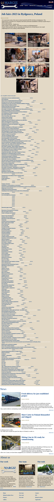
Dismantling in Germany (7, 251)
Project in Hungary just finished (8, 213)
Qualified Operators (6, 294)
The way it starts (5, 235)
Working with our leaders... (7, 217)
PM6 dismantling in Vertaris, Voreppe (10, 367)
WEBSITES (18, 354)
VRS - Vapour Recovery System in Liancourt (11, 366)
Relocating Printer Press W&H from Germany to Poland (13, 384)
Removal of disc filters (6, 308)
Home (4, 493)
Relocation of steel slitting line (8, 218)
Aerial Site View (5, 279)
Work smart (4, 289)
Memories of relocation (7, 257)
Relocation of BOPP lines (7, 323)
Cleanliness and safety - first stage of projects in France (13, 152)
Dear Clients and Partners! (7, 334)
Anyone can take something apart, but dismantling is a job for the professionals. (19, 186)
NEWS (26, 5)
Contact (3, 361)
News (12, 495)
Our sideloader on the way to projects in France (12, 149)
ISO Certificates (5, 99)
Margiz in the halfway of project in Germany (11, 161)
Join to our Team (5, 326)
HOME (21, 5)
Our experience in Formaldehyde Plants (10, 322)
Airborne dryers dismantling (8, 307)
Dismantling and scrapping (7, 280)
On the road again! (5, 193)
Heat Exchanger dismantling (8, 285)
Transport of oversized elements (8, 228)
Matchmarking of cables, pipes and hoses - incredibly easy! (14, 310)
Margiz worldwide (6, 352)
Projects (5, 497)
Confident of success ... (6, 170)
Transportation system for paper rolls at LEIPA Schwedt (13, 380)
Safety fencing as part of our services (10, 121)
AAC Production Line (6, 304)
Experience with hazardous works (9, 237)
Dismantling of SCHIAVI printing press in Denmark (13, 383)
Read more (51, 410)
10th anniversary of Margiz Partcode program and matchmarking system (17, 160)
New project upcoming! (6, 114)
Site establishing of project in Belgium (10, 113)
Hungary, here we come (7, 240)
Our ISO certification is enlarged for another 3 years (13, 142)
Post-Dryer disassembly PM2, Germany (10, 136)
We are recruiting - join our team (9, 116)
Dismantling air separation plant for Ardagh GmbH (12, 370)
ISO (45, 5)
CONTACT (50, 5)
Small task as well (5, 290)
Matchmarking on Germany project (9, 165)
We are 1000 (4, 267)
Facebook (4, 354)
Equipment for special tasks (8, 171)
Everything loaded (6, 229)
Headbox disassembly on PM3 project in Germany (12, 127)
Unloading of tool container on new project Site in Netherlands (15, 190)
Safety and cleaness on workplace (9, 158)
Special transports (5, 239)
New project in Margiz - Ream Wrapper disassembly (13, 146)
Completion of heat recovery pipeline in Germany (12, 168)
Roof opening (4, 283)
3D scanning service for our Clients (9, 339)
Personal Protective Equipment (8, 221)
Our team (4, 365)
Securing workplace (6, 232)
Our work (4, 362)
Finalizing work (5, 247)
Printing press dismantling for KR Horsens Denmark (13, 381)
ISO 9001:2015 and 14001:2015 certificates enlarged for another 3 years (16, 140)
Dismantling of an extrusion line (9, 374)
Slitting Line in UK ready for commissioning (11, 102)
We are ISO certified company (8, 345)
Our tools (3, 363)
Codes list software (6, 379)
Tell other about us (6, 319)
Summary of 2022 (5, 125)
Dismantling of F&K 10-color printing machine (11, 377)
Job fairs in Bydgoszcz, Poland (8, 135)
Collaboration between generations (9, 189)
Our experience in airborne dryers (9, 312)
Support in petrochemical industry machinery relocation (14, 321)
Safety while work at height (8, 222)
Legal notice (4, 356)
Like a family (4, 271)
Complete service (5, 275)
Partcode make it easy (6, 300)
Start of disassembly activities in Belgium (11, 110)
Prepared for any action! (7, 286)
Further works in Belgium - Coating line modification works (14, 164)
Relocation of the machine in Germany (10, 210)
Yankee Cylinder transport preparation (10, 301)
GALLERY (39, 5)
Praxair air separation (6, 372)
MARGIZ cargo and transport (8, 359)
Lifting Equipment (6, 292)
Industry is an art (5, 268)
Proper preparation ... (6, 178)
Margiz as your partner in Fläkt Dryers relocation (12, 315)
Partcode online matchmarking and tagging (11, 358)
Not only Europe (5, 258)
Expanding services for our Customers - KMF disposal (13, 124)
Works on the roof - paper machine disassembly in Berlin (14, 143)
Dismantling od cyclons (7, 249)
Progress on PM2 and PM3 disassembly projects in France (14, 147)
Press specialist (5, 250)
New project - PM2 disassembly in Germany (11, 139)
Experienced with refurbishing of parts (10, 264)
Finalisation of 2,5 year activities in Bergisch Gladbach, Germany (15, 103)
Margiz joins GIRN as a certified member (10, 122)
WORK (17, 362)
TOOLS (17, 363)
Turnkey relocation (6, 183)
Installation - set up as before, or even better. (11, 185)
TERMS (18, 356)
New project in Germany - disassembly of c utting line (13, 167)
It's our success (5, 225)
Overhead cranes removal (7, 316)
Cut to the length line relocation (8, 195)
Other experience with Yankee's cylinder (10, 261)
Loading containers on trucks (8, 236)
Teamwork (4, 219)
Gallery (5, 499)
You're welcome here (6, 262)
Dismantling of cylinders (7, 278)
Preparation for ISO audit (7, 118)
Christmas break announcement (8, 107)
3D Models (4, 305)
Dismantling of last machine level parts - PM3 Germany (14, 129)
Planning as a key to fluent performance (10, 128)
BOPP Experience (5, 276)
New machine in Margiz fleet (8, 163)
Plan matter (4, 246)
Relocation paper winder (7, 207)
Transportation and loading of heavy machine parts (13, 175)
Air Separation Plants (6, 297)
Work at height (5, 253)
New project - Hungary (6, 242)
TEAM (17, 365)
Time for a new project (6, 332)
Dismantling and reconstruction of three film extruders (13, 373)
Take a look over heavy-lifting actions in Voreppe (12, 348)
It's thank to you (5, 244)
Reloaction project (5, 269)
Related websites (7, 495)
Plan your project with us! (7, 211)
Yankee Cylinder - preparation (8, 287)
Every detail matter (6, 254)
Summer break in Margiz (7, 117)
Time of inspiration (6, 330)
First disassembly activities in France (10, 150)
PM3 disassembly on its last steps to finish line (12, 131)
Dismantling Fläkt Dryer (7, 303)
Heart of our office (5, 260)
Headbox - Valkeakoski (7, 355)
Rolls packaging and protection (8, 311)
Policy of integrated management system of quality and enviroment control (18, 347)
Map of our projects (6, 272)
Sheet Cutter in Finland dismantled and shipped (12, 100)
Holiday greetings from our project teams (10, 106)
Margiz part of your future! (7, 188)
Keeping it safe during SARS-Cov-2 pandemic (11, 329)
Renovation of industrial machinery (9, 318)
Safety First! (4, 293)
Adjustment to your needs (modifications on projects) (13, 154)
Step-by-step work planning (8, 215)
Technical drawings (6, 233)
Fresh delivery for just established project (10, 98)
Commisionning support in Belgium (9, 156)
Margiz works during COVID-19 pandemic (10, 328)
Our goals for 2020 (5, 226)
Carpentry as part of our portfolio (9, 134)
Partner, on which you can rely (8, 314)
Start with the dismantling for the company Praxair (13, 369)
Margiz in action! (5, 296)
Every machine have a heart (8, 243)
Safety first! (4, 179)
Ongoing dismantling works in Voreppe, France (12, 351)
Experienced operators (6, 231)
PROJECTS (32, 5)
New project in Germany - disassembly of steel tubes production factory (17, 109)
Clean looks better (5, 255)
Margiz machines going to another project (11, 340)
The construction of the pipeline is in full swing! (12, 172)
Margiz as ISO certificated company (9, 344)
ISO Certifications (5, 224)
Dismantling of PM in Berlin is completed (10, 145)
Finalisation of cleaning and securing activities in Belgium (14, 111)
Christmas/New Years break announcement (11, 157)
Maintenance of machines (7, 274)
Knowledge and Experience (7, 282)
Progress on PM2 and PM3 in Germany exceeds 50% (12, 132)
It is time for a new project (7, 336)
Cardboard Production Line (7, 298)
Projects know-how (6, 325)
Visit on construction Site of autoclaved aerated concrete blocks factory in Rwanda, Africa (21, 341)
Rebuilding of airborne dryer (8, 265)
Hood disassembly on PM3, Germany (9, 138)
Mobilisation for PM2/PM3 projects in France (11, 153)
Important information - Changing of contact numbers (13, 337)
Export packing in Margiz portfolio (9, 104)
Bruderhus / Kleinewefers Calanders (9, 376)
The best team (5, 177)
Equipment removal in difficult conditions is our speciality (14, 120)
